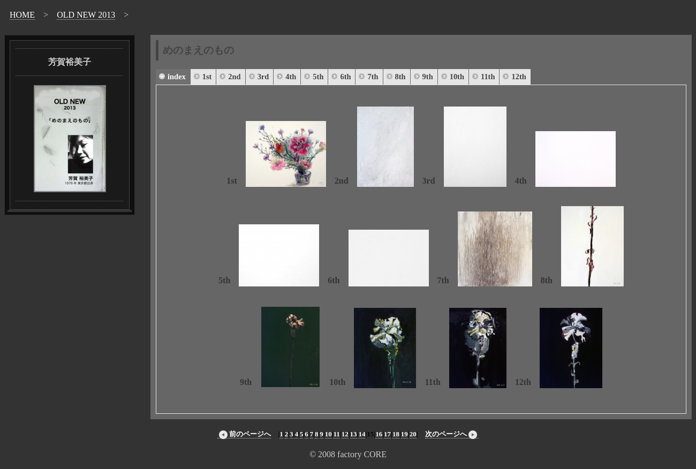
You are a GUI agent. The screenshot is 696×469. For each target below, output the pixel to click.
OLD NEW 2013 (86, 14)
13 (353, 434)
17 (387, 434)
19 (404, 434)
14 (361, 434)
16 (378, 434)
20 (413, 434)
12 (345, 434)
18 (395, 434)
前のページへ (244, 434)
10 (328, 434)
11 (337, 434)
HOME (22, 14)
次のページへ (452, 434)
